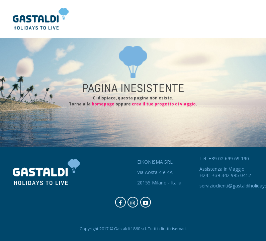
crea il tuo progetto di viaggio (164, 104)
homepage (103, 104)
